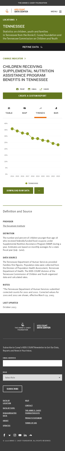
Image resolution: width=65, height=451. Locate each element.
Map (24, 113)
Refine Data (30, 46)
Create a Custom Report (32, 95)
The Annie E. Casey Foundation (32, 3)
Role (5, 372)
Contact (29, 405)
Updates (6, 425)
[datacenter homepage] (21, 11)
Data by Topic (9, 408)
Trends (40, 113)
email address (9, 358)
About (6, 420)
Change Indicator (13, 58)
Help (27, 400)
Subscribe (12, 388)
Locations (8, 19)
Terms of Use (31, 423)
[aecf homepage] (7, 11)
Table (9, 113)
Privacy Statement (33, 418)
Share (44, 89)
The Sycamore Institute (14, 225)
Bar (56, 113)
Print (20, 89)
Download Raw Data (18, 190)
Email (32, 89)
